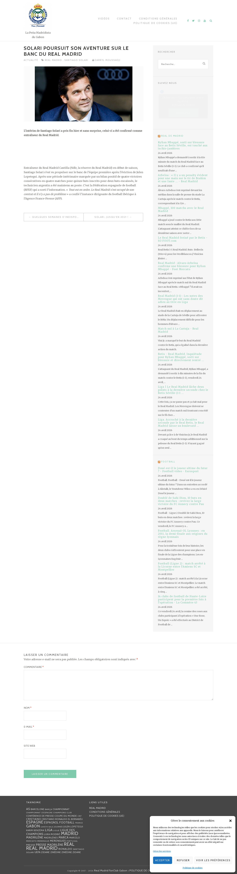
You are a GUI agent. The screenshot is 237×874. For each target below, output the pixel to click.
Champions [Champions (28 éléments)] (59, 812)
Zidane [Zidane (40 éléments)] (45, 852)
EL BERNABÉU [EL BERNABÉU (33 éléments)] (75, 819)
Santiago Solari (76, 60)
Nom (27, 707)
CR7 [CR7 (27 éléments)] (80, 816)
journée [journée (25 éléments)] (58, 827)
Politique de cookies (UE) (155, 23)
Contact (124, 18)
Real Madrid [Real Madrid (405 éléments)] (42, 848)
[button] (230, 820)
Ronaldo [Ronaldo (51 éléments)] (65, 848)
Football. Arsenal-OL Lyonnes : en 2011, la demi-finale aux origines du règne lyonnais (182, 533)
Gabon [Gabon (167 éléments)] (33, 826)
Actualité (31, 60)
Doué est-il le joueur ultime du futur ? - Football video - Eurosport (183, 470)
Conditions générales (158, 18)
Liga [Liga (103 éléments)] (49, 830)
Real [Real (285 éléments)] (69, 844)
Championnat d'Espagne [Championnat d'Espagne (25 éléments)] (39, 812)
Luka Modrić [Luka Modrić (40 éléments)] (52, 834)
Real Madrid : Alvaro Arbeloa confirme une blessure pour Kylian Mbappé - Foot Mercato (182, 266)
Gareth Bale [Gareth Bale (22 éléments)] (47, 827)
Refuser (183, 860)
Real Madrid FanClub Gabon (110, 870)
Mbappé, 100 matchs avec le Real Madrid (181, 209)
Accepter (162, 860)
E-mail (29, 726)
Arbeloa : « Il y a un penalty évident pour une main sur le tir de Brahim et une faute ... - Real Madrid (183, 178)
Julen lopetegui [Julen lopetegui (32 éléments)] (73, 826)
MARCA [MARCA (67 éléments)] (64, 837)
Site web (29, 745)
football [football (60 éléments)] (66, 822)
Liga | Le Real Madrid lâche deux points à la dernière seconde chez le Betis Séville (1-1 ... (183, 390)
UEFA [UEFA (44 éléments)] (38, 852)
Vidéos (104, 18)
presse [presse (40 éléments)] (30, 844)
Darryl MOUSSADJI (107, 60)
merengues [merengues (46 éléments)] (58, 840)
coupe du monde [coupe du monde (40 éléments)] (65, 815)
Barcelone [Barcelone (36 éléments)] (37, 809)
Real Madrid (54, 60)
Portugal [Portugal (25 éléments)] (72, 841)
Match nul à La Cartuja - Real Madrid (178, 330)
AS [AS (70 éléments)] (28, 809)
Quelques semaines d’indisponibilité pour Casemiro (57, 217)
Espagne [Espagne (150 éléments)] (34, 822)
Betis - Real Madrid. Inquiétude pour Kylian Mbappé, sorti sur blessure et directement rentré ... (181, 357)
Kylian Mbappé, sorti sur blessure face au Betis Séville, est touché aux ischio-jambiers (183, 145)
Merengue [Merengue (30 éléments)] (43, 841)
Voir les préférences (213, 860)
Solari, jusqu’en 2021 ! (112, 217)
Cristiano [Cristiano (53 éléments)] (33, 819)
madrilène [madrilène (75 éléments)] (34, 837)
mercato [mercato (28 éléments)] (31, 841)
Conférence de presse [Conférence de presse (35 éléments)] (40, 816)
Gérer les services (162, 851)
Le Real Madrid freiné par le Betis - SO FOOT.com (182, 239)
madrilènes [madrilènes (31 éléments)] (51, 837)
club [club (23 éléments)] (69, 812)
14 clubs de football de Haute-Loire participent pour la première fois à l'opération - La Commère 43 (182, 599)
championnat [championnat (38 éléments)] (61, 809)
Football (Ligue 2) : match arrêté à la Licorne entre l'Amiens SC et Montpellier (181, 566)
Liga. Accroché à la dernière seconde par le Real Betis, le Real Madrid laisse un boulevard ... (181, 422)
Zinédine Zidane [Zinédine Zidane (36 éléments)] (71, 852)
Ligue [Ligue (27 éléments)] (56, 830)
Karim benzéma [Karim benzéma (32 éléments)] (35, 830)
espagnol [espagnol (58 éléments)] (51, 822)
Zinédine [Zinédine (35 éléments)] (55, 852)
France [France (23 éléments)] (79, 823)
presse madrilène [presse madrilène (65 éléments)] (49, 844)
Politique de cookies (193, 868)
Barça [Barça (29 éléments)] (48, 809)
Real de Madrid (172, 135)
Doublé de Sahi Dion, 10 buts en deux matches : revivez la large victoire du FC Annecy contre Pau (181, 501)
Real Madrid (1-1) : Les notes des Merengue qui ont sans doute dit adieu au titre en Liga (180, 299)
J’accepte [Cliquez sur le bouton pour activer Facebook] (183, 112)
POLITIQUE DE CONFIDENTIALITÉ (149, 870)
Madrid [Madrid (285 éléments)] (69, 833)
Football (168, 461)
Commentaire (34, 667)
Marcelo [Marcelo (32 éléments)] (74, 837)
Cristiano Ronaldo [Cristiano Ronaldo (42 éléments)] (54, 819)
